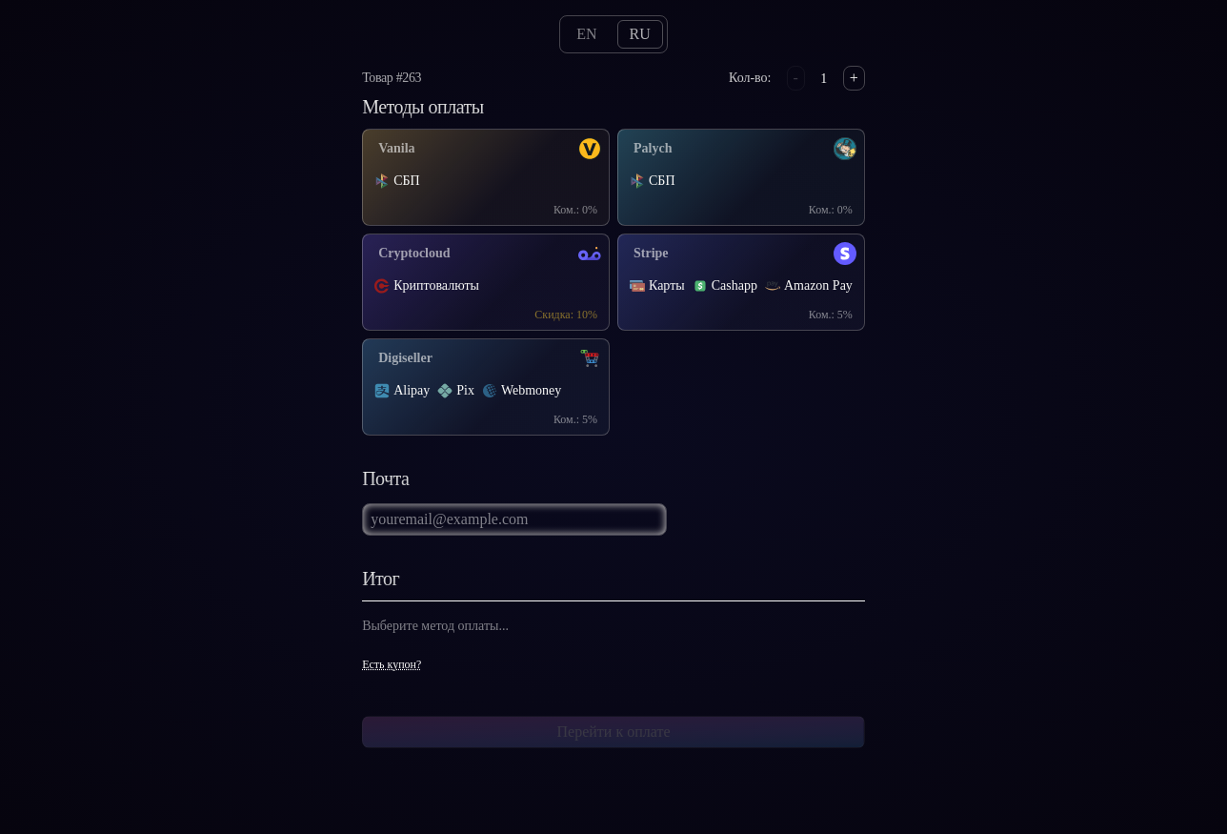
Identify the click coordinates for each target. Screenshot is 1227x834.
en (586, 34)
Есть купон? (391, 664)
